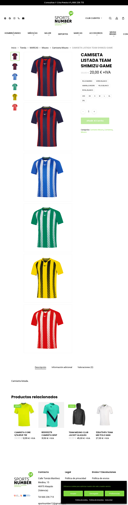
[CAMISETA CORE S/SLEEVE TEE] (24, 415)
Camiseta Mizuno (60, 48)
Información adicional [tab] (62, 367)
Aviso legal (108, 500)
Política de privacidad (96, 500)
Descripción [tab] (40, 367)
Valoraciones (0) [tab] (85, 367)
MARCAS (34, 48)
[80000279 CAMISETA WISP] (51, 415)
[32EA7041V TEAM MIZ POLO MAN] (105, 415)
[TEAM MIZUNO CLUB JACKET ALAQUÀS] (78, 415)
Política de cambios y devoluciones (102, 475)
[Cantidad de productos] (89, 111)
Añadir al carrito (95, 120)
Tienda (23, 48)
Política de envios (100, 468)
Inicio (13, 48)
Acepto (73, 493)
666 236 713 (77, 2)
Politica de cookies (81, 500)
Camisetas (108, 130)
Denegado (94, 493)
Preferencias (114, 493)
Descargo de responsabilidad (73, 480)
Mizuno (45, 48)
